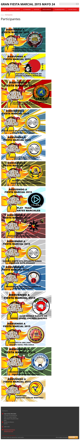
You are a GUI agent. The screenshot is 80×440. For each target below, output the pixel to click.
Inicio (2, 15)
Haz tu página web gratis (62, 437)
